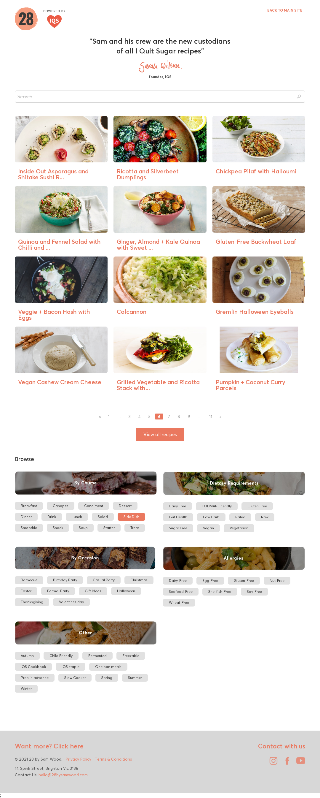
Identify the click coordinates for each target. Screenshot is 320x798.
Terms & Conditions (113, 759)
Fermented (97, 655)
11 (210, 416)
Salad (103, 516)
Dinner (26, 516)
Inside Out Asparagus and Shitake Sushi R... (53, 174)
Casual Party (104, 580)
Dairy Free (177, 506)
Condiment (93, 506)
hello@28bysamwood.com (63, 774)
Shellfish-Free (219, 591)
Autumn (27, 655)
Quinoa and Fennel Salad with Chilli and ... (59, 244)
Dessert (125, 506)
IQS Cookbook (33, 666)
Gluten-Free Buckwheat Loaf (256, 241)
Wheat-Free (179, 602)
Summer (135, 677)
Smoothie (29, 527)
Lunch (77, 516)
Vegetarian (239, 528)
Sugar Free (178, 528)
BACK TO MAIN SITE (284, 10)
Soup (83, 527)
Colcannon (131, 311)
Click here (68, 746)
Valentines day (71, 602)
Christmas (139, 580)
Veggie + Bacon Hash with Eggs (54, 314)
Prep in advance (35, 677)
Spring (106, 677)
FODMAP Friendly (217, 506)
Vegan (208, 528)
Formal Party (58, 591)
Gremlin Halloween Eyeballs (255, 311)
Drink (51, 516)
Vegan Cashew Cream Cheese (59, 382)
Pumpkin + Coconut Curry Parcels (250, 385)
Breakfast (29, 506)
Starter (109, 527)
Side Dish (131, 516)
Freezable (130, 655)
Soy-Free (254, 591)
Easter (26, 591)
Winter (26, 688)
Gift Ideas (93, 591)
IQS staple (70, 666)
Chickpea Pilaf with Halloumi (256, 171)
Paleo (240, 517)
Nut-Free (277, 580)
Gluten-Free (244, 580)
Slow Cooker (75, 677)
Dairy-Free (178, 580)
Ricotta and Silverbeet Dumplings (148, 174)
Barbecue (29, 580)
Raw (264, 517)
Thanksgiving (32, 602)
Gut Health (178, 517)
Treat (134, 527)
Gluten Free (257, 506)
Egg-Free (210, 580)
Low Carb (211, 517)
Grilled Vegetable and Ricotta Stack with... (158, 385)
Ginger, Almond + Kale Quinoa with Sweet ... (158, 244)
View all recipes (160, 434)
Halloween (126, 591)
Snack (58, 527)
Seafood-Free (181, 591)
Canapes (60, 506)
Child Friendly (61, 655)
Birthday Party (65, 580)
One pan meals (108, 666)
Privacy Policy (78, 759)
